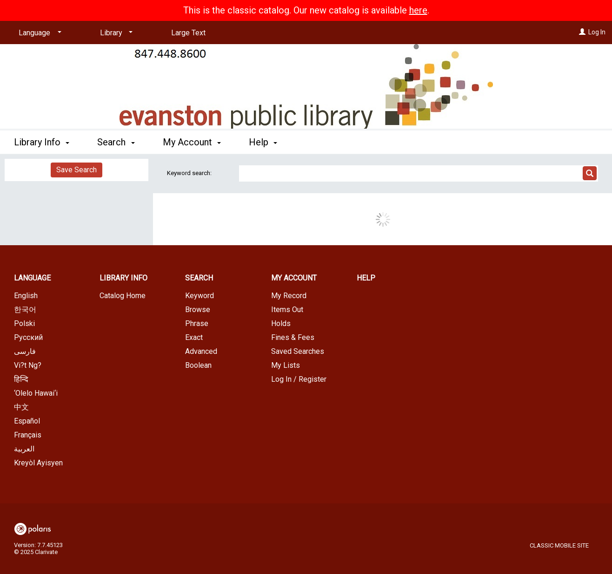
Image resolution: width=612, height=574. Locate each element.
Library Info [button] (41, 142)
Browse (197, 309)
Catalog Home (123, 295)
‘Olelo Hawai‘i (36, 393)
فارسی (25, 351)
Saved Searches (297, 351)
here (418, 10)
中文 (21, 407)
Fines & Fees (292, 337)
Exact (194, 337)
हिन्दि (21, 379)
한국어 (25, 309)
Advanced (201, 351)
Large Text (188, 32)
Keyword (199, 295)
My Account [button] (192, 142)
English (26, 295)
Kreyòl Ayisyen (38, 462)
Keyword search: (190, 173)
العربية (24, 448)
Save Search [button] (76, 169)
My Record (288, 295)
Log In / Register (298, 379)
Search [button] (115, 142)
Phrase (196, 323)
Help (366, 278)
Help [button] (263, 142)
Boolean (198, 365)
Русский (28, 337)
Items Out (287, 309)
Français (27, 434)
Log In (596, 32)
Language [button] (32, 278)
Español (27, 421)
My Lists (285, 365)
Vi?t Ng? (27, 365)
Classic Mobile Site (559, 545)
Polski (24, 323)
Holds (281, 323)
